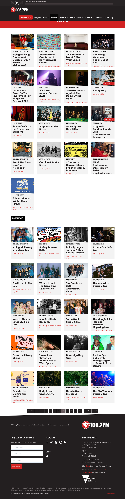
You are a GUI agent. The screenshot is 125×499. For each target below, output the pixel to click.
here (88, 466)
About (88, 17)
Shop (106, 17)
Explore (64, 17)
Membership (26, 17)
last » (95, 410)
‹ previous (39, 410)
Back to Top (111, 493)
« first (30, 410)
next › (88, 410)
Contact (98, 17)
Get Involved (76, 17)
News (54, 17)
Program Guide (41, 17)
